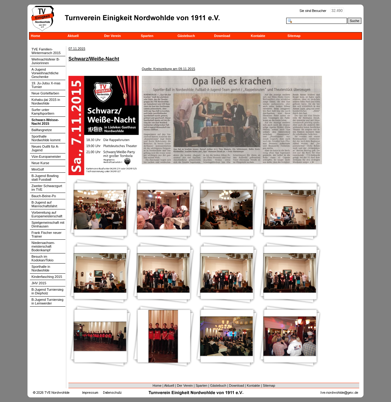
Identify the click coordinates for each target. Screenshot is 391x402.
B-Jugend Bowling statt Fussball (45, 177)
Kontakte (258, 36)
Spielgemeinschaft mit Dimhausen (47, 224)
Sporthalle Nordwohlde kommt (45, 138)
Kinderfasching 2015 (46, 276)
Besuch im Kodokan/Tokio (42, 258)
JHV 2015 (38, 283)
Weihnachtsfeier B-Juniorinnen (45, 61)
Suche (354, 21)
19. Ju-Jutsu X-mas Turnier (45, 85)
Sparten (147, 36)
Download (222, 36)
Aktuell (73, 36)
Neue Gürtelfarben (45, 93)
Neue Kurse (40, 163)
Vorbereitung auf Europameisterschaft (46, 214)
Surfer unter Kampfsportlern (42, 111)
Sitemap (294, 36)
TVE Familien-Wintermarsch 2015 (45, 51)
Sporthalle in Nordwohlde (40, 268)
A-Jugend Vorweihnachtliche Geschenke (45, 73)
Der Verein (112, 36)
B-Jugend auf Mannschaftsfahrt (44, 204)
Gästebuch (186, 36)
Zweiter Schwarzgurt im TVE (46, 187)
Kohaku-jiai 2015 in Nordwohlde (45, 101)
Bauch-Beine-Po (43, 196)
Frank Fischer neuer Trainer (46, 234)
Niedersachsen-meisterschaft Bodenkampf (43, 246)
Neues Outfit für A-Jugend (45, 148)
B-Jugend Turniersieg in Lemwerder (47, 301)
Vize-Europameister (46, 156)
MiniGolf (37, 169)
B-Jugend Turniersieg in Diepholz (47, 291)
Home (35, 36)
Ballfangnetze (41, 130)
